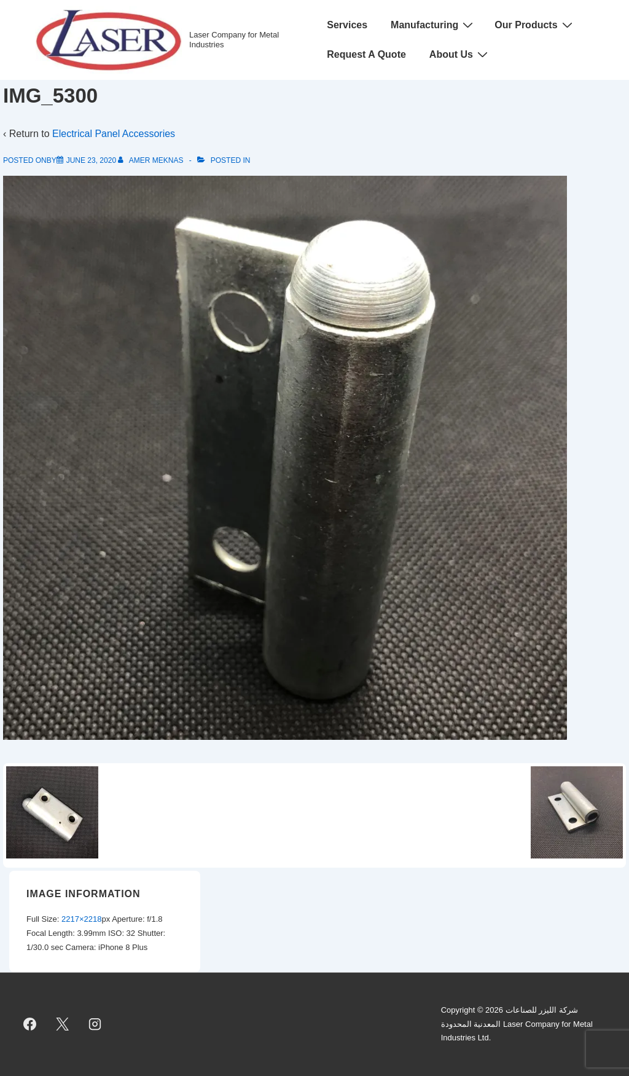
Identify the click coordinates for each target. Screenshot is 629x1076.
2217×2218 (81, 919)
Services (347, 25)
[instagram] (95, 1024)
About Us (460, 54)
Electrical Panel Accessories (113, 133)
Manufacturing (433, 24)
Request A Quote (366, 54)
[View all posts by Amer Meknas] (151, 160)
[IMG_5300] (91, 160)
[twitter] (62, 1024)
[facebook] (30, 1024)
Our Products (534, 24)
